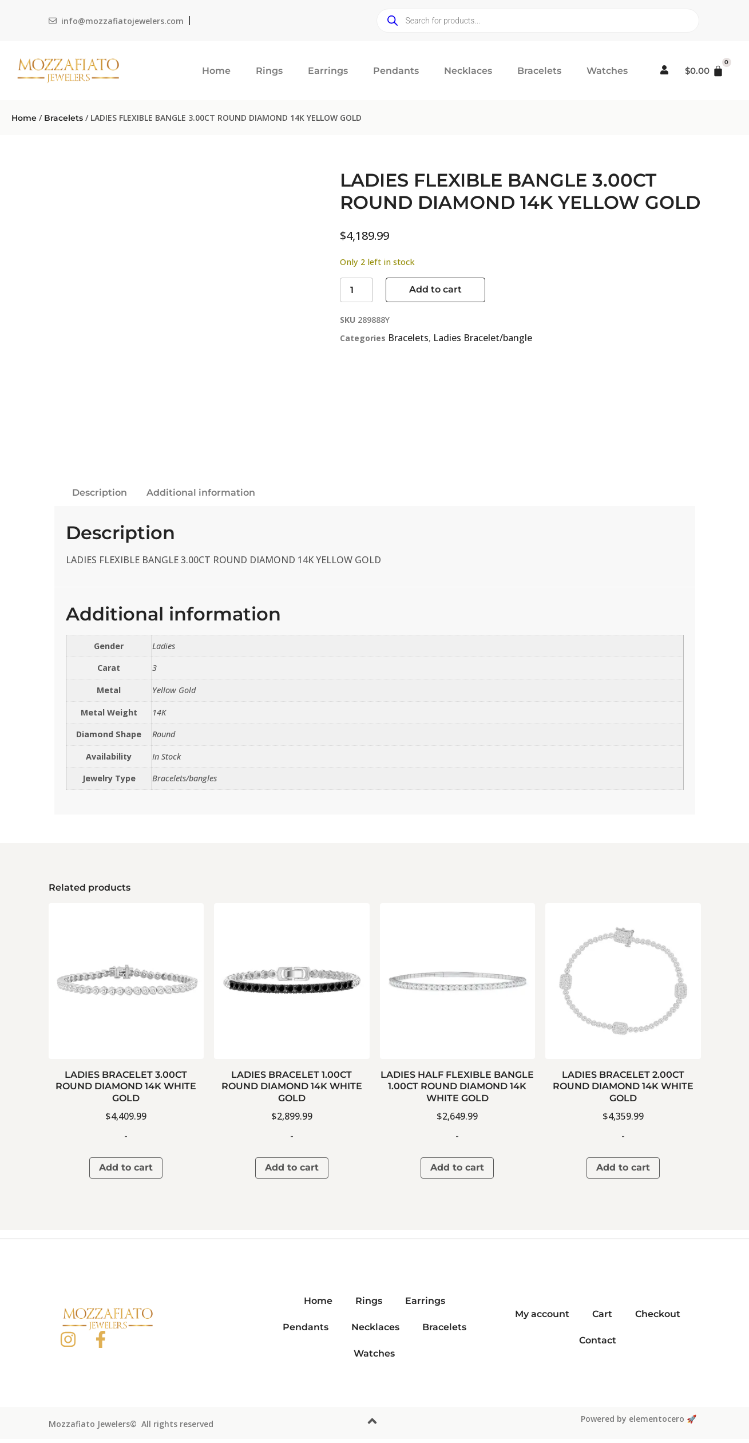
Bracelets (539, 70)
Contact (597, 1340)
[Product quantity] (356, 290)
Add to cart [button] (126, 1167)
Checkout (657, 1313)
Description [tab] (99, 492)
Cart (602, 1313)
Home (216, 70)
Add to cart (435, 289)
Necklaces (468, 70)
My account (542, 1313)
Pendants (396, 70)
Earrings (328, 70)
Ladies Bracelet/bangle (482, 337)
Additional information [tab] (200, 492)
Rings (269, 70)
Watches (607, 70)
